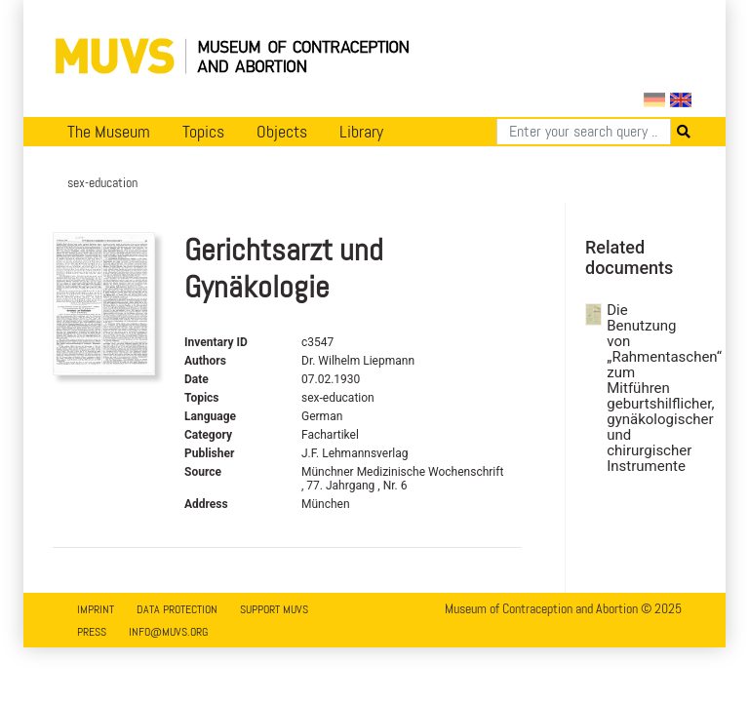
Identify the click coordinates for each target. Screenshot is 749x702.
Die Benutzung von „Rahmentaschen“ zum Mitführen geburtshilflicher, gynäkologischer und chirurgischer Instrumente (637, 388)
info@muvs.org (168, 632)
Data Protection (177, 609)
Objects (281, 131)
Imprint (95, 609)
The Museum (108, 131)
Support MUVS (274, 609)
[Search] (583, 131)
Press (91, 632)
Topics (203, 131)
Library (361, 131)
